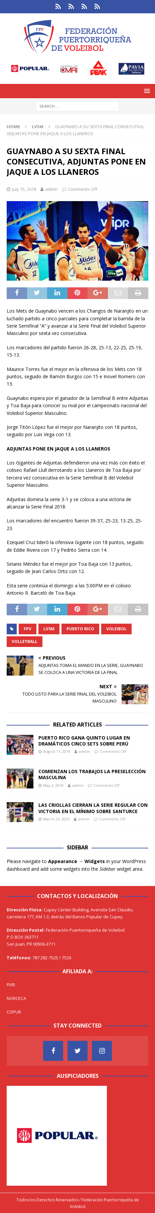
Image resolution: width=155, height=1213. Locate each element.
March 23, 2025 (56, 818)
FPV (27, 629)
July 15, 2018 (24, 189)
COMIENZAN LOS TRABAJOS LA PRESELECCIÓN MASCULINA (92, 774)
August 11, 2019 (56, 751)
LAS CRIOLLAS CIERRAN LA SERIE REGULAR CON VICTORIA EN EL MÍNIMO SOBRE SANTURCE (93, 808)
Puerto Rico (80, 629)
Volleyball (24, 641)
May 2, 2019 (53, 785)
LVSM (48, 629)
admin (51, 189)
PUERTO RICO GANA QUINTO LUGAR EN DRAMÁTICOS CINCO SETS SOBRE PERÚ (84, 741)
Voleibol (116, 629)
